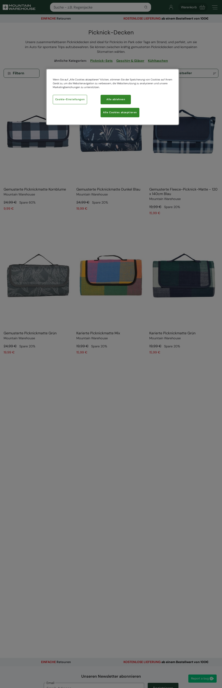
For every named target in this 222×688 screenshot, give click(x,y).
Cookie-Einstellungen (70, 99)
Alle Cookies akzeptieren (120, 112)
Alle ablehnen (115, 99)
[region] (112, 97)
